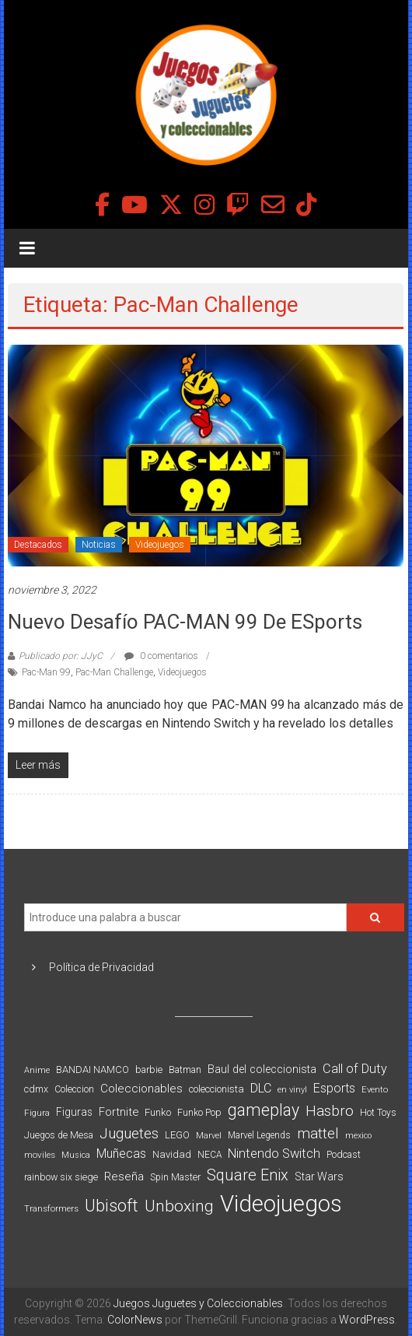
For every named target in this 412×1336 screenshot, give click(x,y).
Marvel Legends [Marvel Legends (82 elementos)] (259, 1135)
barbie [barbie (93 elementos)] (148, 1069)
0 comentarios (161, 655)
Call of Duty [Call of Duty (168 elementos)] (355, 1068)
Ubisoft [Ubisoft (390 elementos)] (111, 1205)
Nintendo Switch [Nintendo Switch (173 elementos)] (274, 1153)
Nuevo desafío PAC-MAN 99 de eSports (185, 621)
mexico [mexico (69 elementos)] (358, 1136)
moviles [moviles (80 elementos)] (39, 1154)
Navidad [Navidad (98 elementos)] (171, 1154)
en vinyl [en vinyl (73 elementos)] (292, 1090)
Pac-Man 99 (46, 672)
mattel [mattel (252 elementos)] (318, 1133)
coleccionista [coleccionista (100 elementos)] (216, 1089)
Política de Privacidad (101, 967)
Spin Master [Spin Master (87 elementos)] (175, 1177)
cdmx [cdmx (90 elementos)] (36, 1089)
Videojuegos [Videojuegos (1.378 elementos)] (281, 1203)
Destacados (38, 544)
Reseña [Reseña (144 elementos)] (124, 1176)
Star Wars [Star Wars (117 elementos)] (319, 1176)
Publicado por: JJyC (61, 655)
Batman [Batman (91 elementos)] (185, 1069)
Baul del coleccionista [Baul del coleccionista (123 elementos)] (262, 1069)
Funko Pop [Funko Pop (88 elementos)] (199, 1112)
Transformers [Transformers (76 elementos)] (51, 1208)
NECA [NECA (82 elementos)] (209, 1154)
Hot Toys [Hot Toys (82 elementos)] (378, 1112)
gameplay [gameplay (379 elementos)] (263, 1110)
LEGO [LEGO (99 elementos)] (177, 1135)
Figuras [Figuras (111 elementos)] (74, 1112)
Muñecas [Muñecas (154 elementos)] (121, 1153)
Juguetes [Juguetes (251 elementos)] (129, 1133)
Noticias (99, 544)
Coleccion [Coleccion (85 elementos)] (74, 1089)
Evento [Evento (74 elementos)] (374, 1089)
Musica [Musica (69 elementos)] (75, 1155)
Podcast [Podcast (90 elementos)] (343, 1154)
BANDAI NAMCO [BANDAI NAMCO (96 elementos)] (92, 1069)
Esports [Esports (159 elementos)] (334, 1088)
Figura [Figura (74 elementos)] (37, 1112)
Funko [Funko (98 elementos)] (158, 1112)
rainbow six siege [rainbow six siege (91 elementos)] (61, 1177)
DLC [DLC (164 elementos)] (260, 1088)
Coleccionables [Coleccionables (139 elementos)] (141, 1089)
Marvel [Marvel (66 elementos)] (209, 1136)
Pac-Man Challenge (114, 672)
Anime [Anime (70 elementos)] (37, 1070)
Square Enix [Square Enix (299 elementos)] (247, 1175)
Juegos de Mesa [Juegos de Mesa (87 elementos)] (58, 1135)
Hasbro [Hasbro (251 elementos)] (330, 1111)
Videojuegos (159, 544)
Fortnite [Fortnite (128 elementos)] (118, 1112)
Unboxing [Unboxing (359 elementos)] (179, 1205)
